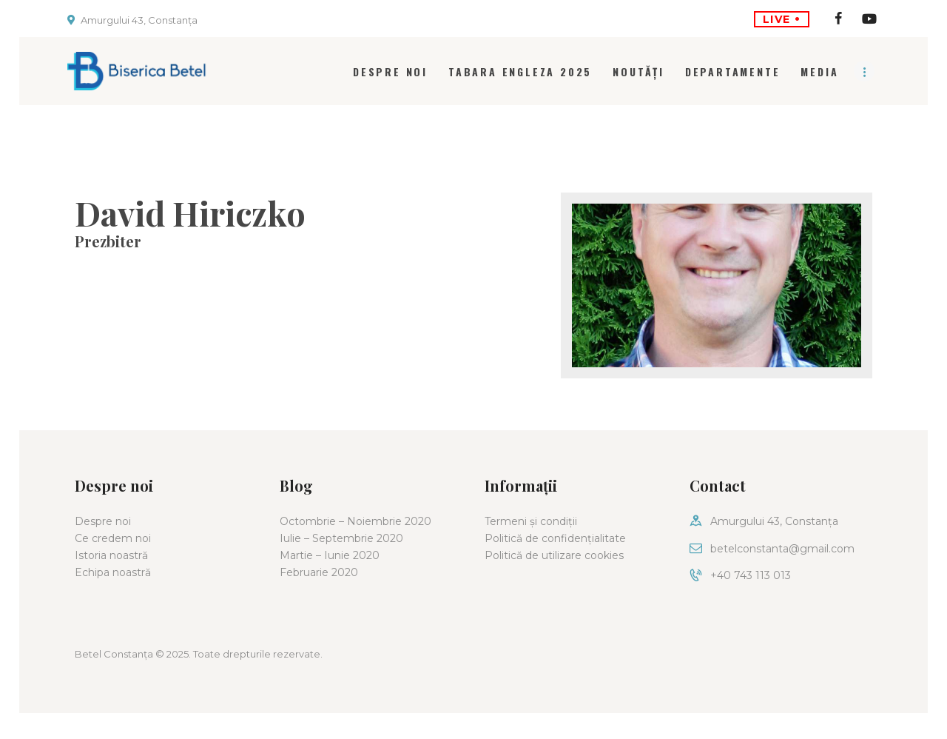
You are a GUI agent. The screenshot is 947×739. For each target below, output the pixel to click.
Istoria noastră (111, 555)
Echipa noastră (113, 572)
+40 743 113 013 (750, 575)
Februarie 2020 (319, 572)
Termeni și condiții (531, 521)
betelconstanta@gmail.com (782, 548)
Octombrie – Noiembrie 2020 (355, 521)
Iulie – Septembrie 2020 (341, 538)
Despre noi (103, 521)
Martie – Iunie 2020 (330, 555)
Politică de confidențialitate (555, 538)
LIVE (782, 19)
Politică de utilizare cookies (554, 555)
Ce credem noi (113, 538)
